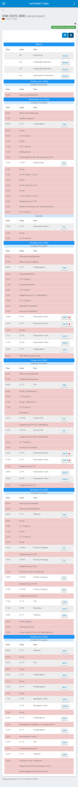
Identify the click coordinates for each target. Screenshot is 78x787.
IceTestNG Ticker (39, 3)
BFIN (64, 651)
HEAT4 (65, 460)
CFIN (64, 350)
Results (65, 56)
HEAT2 (65, 324)
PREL (65, 125)
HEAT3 (65, 454)
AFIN (64, 718)
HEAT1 (65, 317)
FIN (64, 163)
